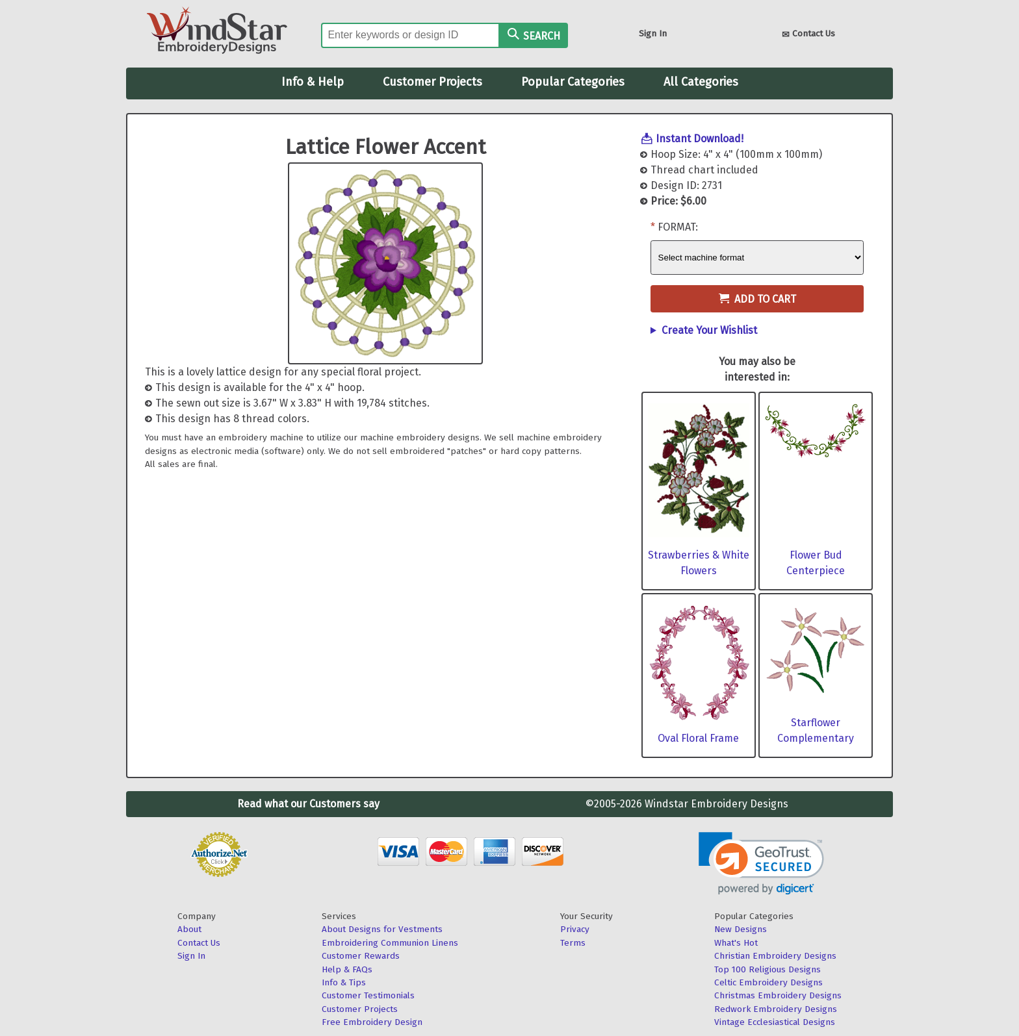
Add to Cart (757, 299)
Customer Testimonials (368, 995)
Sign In (653, 33)
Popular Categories (573, 82)
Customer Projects (432, 82)
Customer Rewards (361, 955)
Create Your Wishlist (709, 330)
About (189, 929)
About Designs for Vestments (382, 929)
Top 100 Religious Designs (767, 969)
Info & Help (312, 82)
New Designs (740, 929)
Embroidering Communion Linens (390, 942)
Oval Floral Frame (698, 738)
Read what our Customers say (308, 804)
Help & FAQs (347, 969)
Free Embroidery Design (372, 1022)
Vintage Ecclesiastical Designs (774, 1022)
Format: (678, 227)
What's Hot (736, 942)
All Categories (701, 82)
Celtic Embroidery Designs (768, 982)
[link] (761, 863)
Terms (573, 942)
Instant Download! (699, 139)
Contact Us (808, 34)
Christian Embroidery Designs (775, 955)
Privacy (574, 929)
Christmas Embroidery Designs (778, 995)
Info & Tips (344, 982)
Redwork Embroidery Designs (775, 1009)
